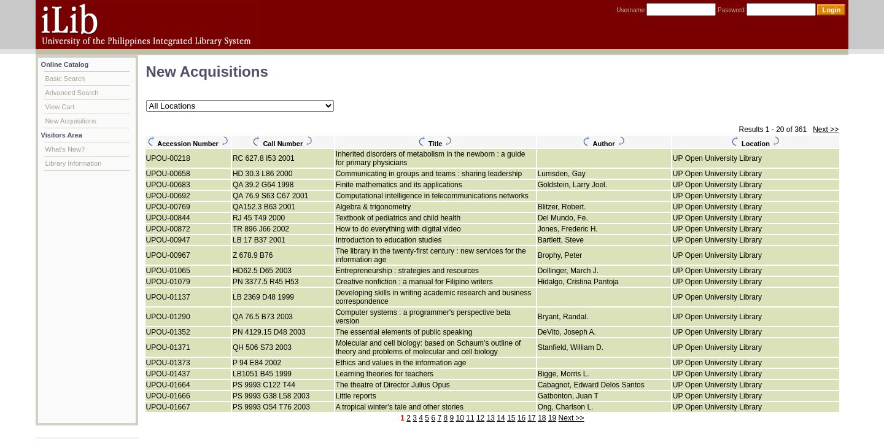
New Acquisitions (70, 121)
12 (480, 418)
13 (491, 418)
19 (552, 418)
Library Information (73, 163)
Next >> (826, 129)
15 (511, 418)
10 (460, 418)
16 (521, 418)
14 (501, 418)
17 (531, 418)
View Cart (59, 106)
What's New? (65, 149)
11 (470, 418)
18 (542, 418)
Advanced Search (72, 92)
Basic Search (65, 78)
